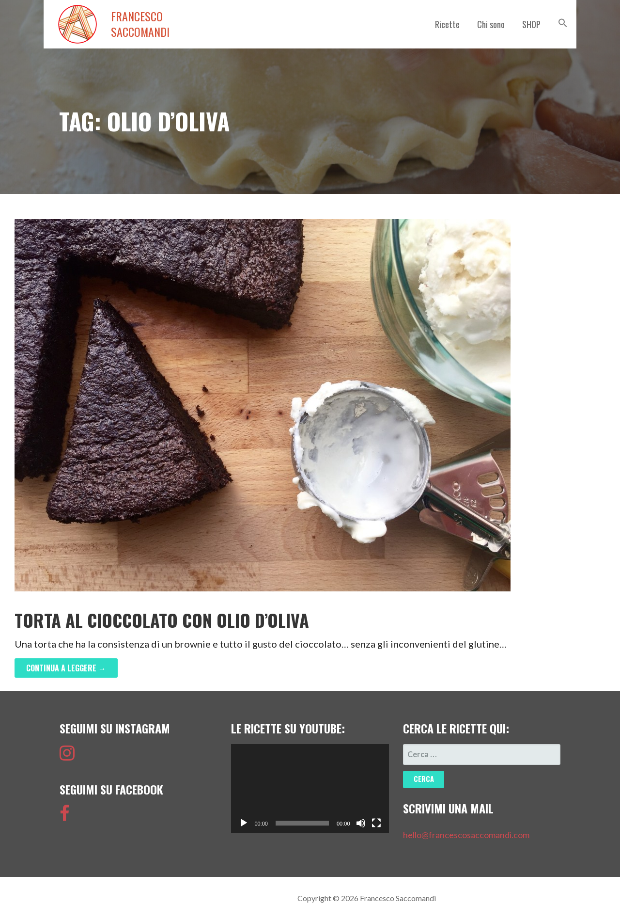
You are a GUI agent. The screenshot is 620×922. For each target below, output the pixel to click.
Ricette (447, 24)
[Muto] (361, 823)
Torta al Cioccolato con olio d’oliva (162, 620)
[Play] (243, 823)
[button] (562, 23)
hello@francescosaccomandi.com (466, 834)
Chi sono (491, 24)
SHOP (531, 24)
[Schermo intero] (376, 823)
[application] (309, 788)
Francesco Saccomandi (140, 24)
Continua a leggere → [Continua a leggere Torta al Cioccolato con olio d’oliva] (66, 668)
